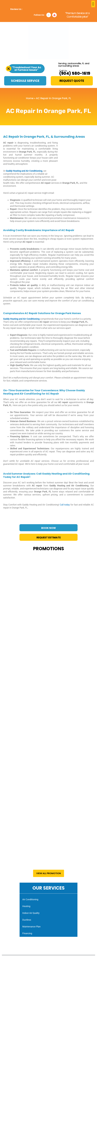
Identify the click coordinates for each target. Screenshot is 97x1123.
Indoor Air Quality (31, 913)
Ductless (26, 919)
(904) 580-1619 (74, 73)
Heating (26, 906)
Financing (27, 933)
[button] (93, 4)
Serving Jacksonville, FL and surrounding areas (73, 64)
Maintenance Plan (31, 926)
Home (29, 98)
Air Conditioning (30, 899)
